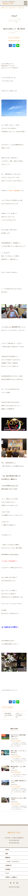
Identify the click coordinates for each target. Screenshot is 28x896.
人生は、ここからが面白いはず (19, 715)
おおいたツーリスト (12, 895)
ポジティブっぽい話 (14, 37)
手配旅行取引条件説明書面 (14, 887)
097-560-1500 (15, 840)
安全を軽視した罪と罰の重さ (8, 715)
